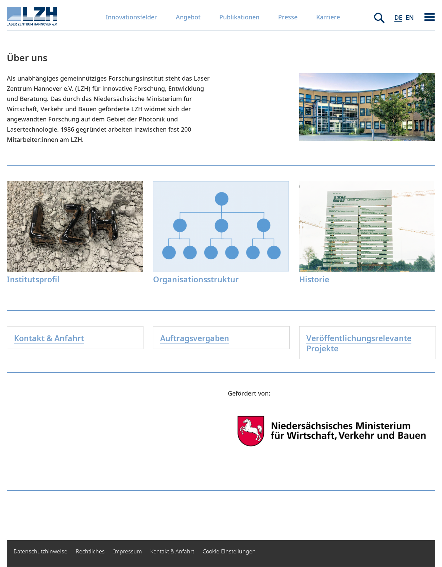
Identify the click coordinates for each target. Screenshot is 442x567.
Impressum (127, 551)
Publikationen (239, 17)
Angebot (188, 17)
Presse (288, 17)
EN (410, 17)
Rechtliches (90, 551)
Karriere (328, 17)
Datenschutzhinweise (40, 551)
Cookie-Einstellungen (229, 551)
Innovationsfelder (131, 17)
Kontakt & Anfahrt (172, 551)
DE (398, 17)
